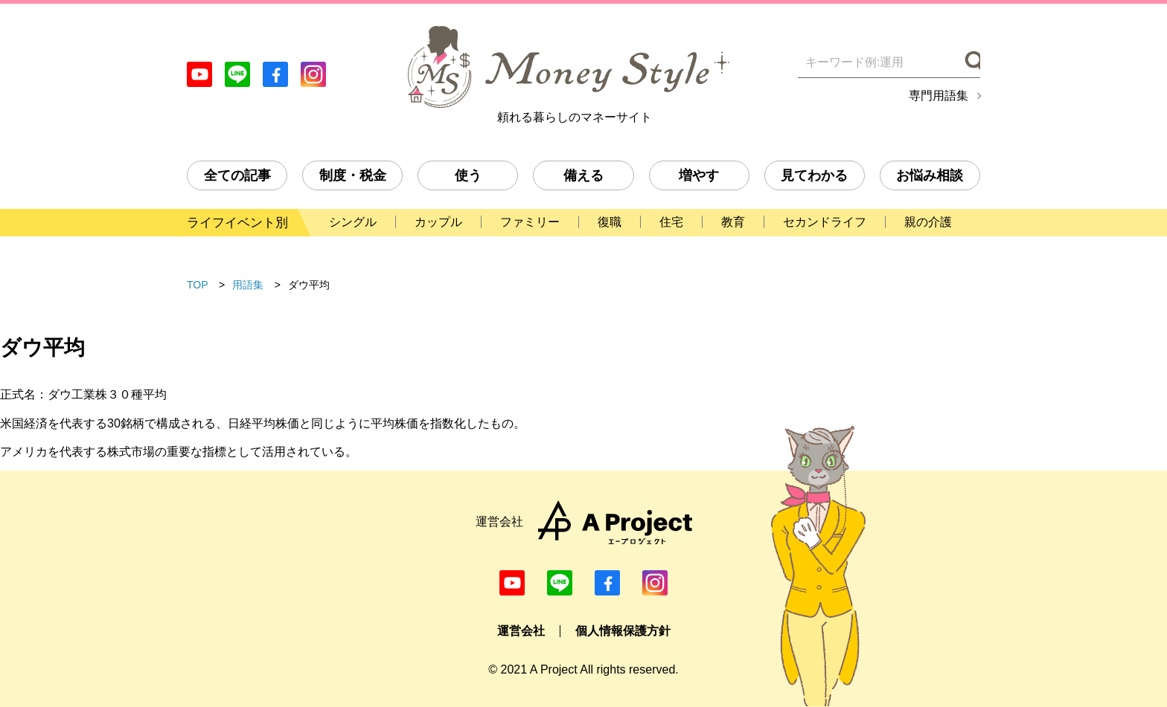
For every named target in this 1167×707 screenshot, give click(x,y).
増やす (699, 175)
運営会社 (521, 630)
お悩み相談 (929, 175)
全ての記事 (237, 175)
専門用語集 (938, 96)
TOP (197, 285)
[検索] (971, 62)
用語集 (247, 285)
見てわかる (814, 175)
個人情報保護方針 (623, 630)
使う (468, 175)
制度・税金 (352, 175)
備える (583, 175)
